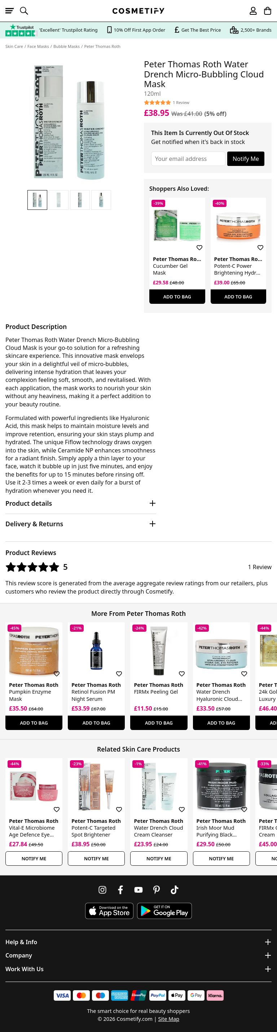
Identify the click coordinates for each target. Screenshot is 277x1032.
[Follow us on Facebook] (120, 890)
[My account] (250, 11)
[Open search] (27, 11)
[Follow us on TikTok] (174, 890)
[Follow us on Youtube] (138, 890)
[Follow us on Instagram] (102, 890)
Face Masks (38, 46)
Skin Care (14, 46)
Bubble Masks (66, 46)
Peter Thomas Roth (102, 46)
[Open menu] (12, 11)
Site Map (168, 1018)
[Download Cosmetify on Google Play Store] (164, 911)
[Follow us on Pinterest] (156, 890)
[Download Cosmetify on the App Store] (109, 911)
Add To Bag (177, 296)
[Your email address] (188, 159)
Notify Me (246, 159)
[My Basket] (264, 11)
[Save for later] (194, 243)
